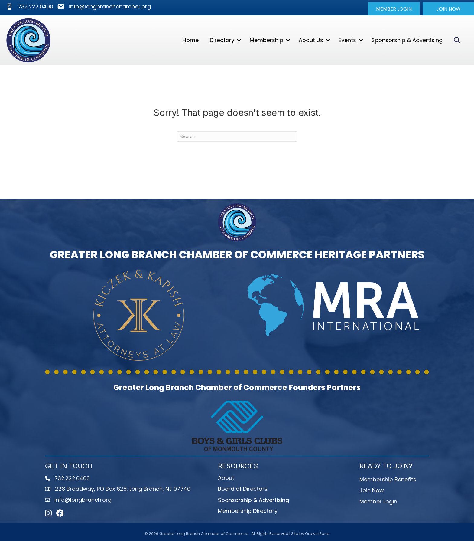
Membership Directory (248, 510)
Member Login (378, 501)
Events (347, 40)
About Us (311, 40)
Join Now (371, 490)
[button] (394, 8)
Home (191, 40)
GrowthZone (317, 533)
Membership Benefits (387, 479)
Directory (222, 40)
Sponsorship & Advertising (407, 40)
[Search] (237, 136)
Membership (266, 40)
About (226, 478)
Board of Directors (243, 489)
